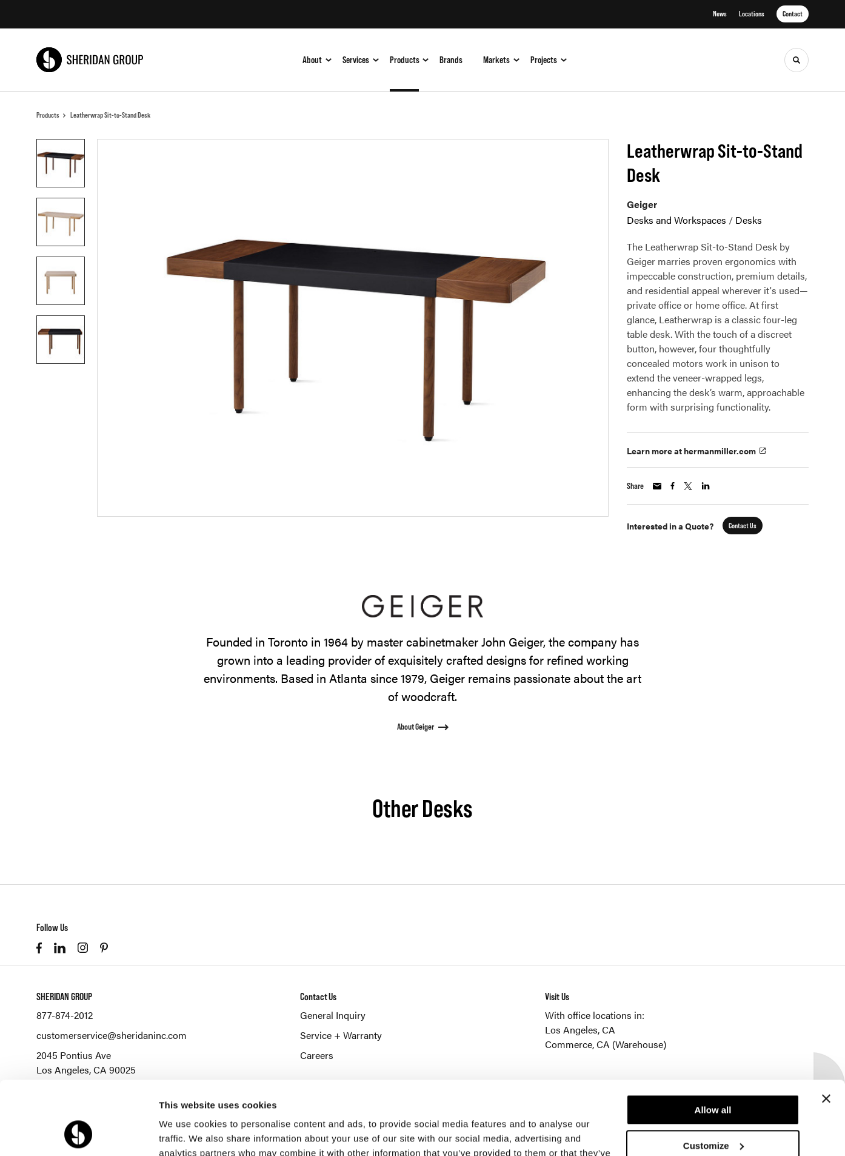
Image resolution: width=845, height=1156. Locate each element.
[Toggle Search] (796, 60)
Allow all (713, 1041)
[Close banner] (826, 1030)
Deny (713, 1112)
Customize (713, 1076)
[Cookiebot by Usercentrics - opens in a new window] (78, 1132)
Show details (187, 1132)
